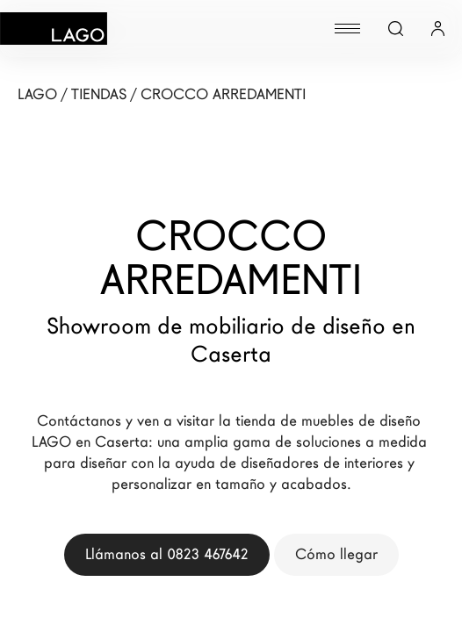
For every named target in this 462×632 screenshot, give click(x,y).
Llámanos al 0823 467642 (167, 554)
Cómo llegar (336, 554)
